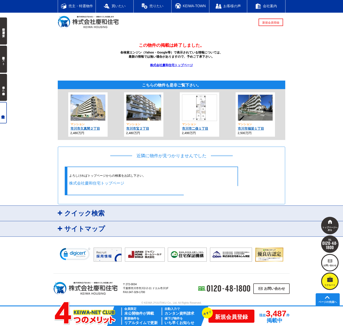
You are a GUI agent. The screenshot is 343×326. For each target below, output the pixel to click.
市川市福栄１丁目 (251, 128)
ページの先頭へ (327, 302)
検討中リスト (3, 59)
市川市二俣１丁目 (195, 128)
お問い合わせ (274, 288)
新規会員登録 (270, 22)
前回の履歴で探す (3, 31)
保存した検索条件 (3, 87)
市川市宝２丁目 (137, 128)
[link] (75, 255)
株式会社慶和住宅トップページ (171, 65)
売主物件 (3, 112)
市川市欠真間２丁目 (85, 128)
